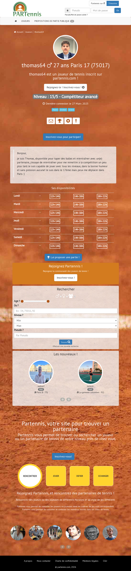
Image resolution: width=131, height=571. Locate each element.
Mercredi (19, 212)
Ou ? (16, 305)
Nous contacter (44, 560)
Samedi (18, 237)
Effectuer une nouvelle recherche (66, 346)
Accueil (18, 32)
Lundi (17, 195)
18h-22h (102, 196)
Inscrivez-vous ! (66, 277)
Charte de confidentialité (66, 560)
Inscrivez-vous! (63, 456)
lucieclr (90, 386)
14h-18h (78, 196)
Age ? (17, 301)
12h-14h (55, 196)
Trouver (65, 341)
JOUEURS (25, 21)
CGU (105, 560)
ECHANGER (103, 476)
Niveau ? (18, 315)
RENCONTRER (30, 476)
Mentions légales (90, 560)
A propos (28, 560)
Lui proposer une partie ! (63, 257)
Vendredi (19, 229)
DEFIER (79, 476)
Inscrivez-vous (63, 137)
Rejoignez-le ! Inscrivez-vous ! (65, 87)
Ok (117, 10)
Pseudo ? (19, 330)
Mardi (17, 204)
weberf (41, 386)
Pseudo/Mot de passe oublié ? (76, 15)
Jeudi (16, 220)
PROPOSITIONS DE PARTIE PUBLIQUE (54, 21)
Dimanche (19, 245)
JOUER (56, 476)
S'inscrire (113, 3)
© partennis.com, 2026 (65, 567)
